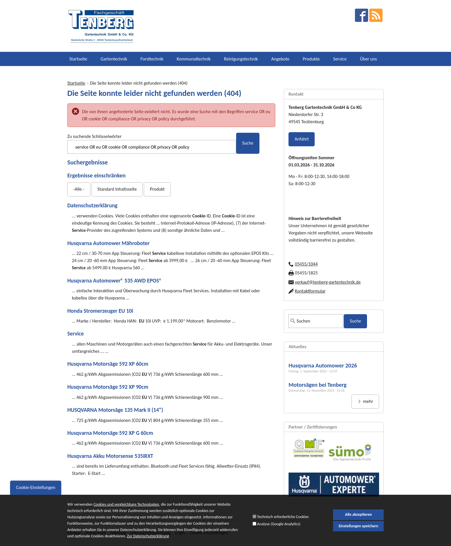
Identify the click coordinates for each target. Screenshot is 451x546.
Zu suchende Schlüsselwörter (94, 136)
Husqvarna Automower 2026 (322, 365)
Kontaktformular (310, 291)
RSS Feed (376, 15)
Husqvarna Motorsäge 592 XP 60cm (107, 364)
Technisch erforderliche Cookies (283, 520)
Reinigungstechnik (241, 59)
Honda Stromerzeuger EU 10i (100, 311)
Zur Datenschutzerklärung (148, 539)
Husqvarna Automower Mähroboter (108, 243)
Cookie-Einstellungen (35, 490)
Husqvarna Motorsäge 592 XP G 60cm (110, 433)
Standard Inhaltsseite (117, 189)
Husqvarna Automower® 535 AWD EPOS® (114, 280)
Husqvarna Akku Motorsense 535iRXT (110, 456)
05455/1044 (306, 264)
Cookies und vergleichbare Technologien (126, 507)
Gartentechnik (114, 59)
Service (340, 59)
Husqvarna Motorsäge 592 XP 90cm (107, 387)
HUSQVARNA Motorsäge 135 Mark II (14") (115, 410)
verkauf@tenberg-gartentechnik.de (328, 282)
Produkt (157, 189)
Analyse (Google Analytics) (278, 527)
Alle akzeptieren (358, 517)
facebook (361, 15)
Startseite (78, 59)
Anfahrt (302, 139)
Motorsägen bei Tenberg (317, 384)
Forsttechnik (152, 59)
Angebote (280, 59)
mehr (367, 401)
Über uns (368, 59)
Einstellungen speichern (358, 528)
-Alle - (78, 189)
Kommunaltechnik (194, 59)
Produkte (311, 59)
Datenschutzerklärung (92, 205)
